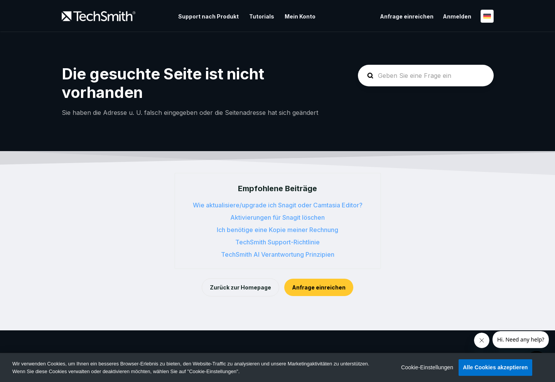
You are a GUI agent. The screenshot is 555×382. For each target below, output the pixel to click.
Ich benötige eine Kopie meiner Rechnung (277, 230)
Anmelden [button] (457, 16)
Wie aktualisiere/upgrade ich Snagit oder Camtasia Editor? (278, 205)
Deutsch (487, 16)
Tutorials (261, 16)
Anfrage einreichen (407, 16)
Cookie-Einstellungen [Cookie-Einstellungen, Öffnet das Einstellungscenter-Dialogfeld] (427, 367)
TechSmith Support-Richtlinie (277, 242)
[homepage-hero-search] (426, 75)
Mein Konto (300, 16)
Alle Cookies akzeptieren (495, 367)
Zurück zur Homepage (240, 287)
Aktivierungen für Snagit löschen (277, 217)
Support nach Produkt (208, 16)
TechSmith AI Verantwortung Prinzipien (277, 254)
